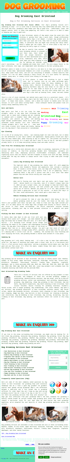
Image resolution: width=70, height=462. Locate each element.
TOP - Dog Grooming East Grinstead (14, 433)
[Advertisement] (7, 181)
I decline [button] (46, 457)
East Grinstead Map (8, 436)
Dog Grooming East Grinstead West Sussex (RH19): (21, 25)
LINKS (48, 12)
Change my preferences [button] (56, 457)
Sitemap (2, 448)
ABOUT (53, 12)
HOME (44, 12)
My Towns (4, 458)
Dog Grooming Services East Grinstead (21, 347)
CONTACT (58, 12)
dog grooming (28, 343)
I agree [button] (40, 457)
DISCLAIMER (65, 12)
